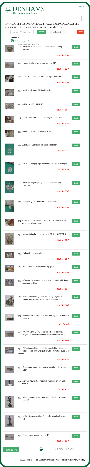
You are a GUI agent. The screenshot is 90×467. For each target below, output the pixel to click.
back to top (11, 449)
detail (76, 47)
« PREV (59, 449)
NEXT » (70, 449)
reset (81, 32)
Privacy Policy (79, 460)
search (41, 32)
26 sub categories (19, 41)
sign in (81, 6)
